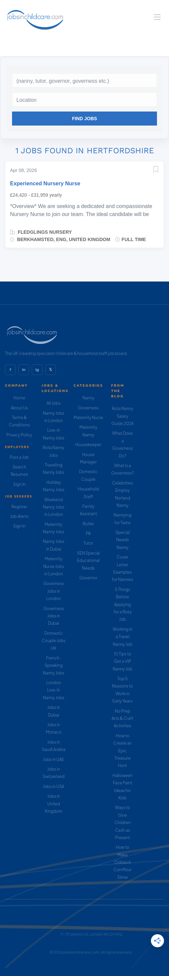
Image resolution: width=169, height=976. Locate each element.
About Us (19, 407)
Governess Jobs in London (53, 591)
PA (88, 533)
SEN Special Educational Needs (88, 561)
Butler (88, 523)
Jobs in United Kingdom (53, 804)
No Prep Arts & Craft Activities (123, 719)
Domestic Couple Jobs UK (54, 641)
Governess (88, 407)
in (23, 369)
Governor (88, 577)
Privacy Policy (19, 434)
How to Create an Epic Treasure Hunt (122, 750)
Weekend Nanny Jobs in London (53, 507)
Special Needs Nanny (122, 540)
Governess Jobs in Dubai (53, 616)
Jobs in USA (53, 786)
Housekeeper (88, 444)
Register (19, 506)
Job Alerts (19, 516)
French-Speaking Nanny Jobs (53, 665)
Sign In (19, 484)
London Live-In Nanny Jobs (53, 690)
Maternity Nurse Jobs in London (53, 566)
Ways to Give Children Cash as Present (122, 822)
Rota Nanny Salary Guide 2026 (122, 416)
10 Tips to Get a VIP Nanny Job (122, 661)
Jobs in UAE (53, 759)
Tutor (88, 543)
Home (19, 397)
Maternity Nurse (88, 417)
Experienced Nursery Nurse (45, 183)
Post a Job (19, 457)
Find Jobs (84, 118)
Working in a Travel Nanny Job (123, 637)
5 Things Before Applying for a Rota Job (122, 604)
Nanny (88, 397)
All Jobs (54, 403)
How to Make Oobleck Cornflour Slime (122, 862)
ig (37, 369)
